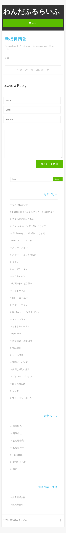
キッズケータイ (20, 269)
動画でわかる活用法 (22, 283)
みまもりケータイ (21, 326)
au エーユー (20, 298)
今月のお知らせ (20, 204)
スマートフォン (20, 247)
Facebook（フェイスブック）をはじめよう (33, 212)
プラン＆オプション (22, 376)
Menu (33, 23)
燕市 (14, 469)
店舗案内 (17, 426)
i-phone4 (16, 333)
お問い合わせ (19, 462)
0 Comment (41, 46)
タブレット (17, 262)
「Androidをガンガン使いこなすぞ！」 (31, 226)
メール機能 (17, 355)
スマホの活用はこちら (23, 219)
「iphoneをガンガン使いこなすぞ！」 (31, 233)
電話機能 (16, 348)
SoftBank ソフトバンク (25, 312)
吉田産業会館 (18, 497)
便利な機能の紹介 (21, 369)
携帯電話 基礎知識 (22, 341)
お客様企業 (18, 440)
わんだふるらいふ (31, 11)
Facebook (17, 455)
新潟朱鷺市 (17, 504)
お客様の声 (18, 447)
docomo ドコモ (22, 240)
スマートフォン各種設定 (24, 255)
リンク (15, 391)
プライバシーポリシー (23, 398)
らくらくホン (18, 276)
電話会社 (17, 433)
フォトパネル (18, 290)
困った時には (18, 383)
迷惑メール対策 (20, 362)
